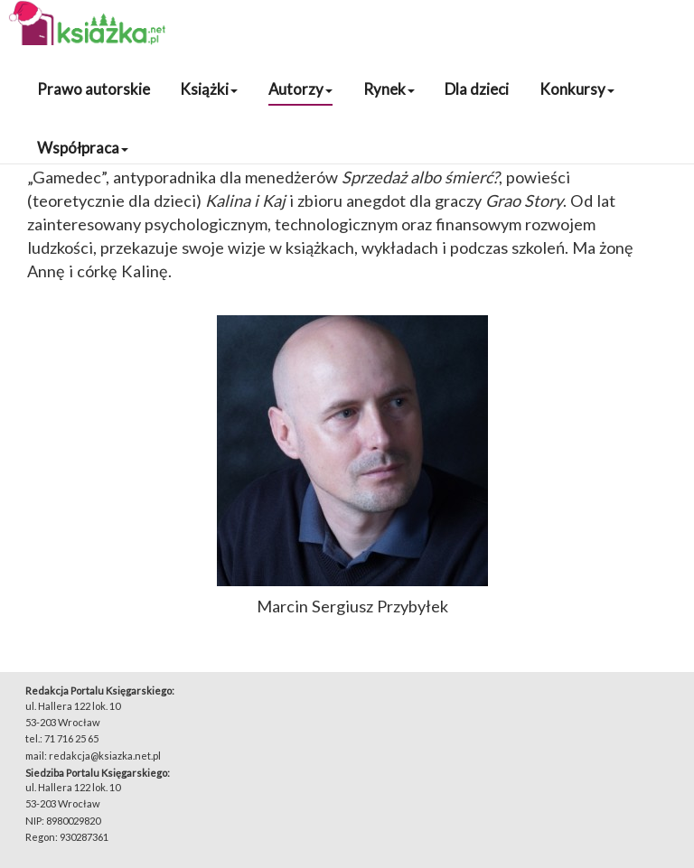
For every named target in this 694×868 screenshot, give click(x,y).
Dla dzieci (477, 88)
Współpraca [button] (82, 147)
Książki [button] (209, 88)
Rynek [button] (389, 88)
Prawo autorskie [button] (93, 88)
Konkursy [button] (576, 88)
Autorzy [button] (300, 88)
